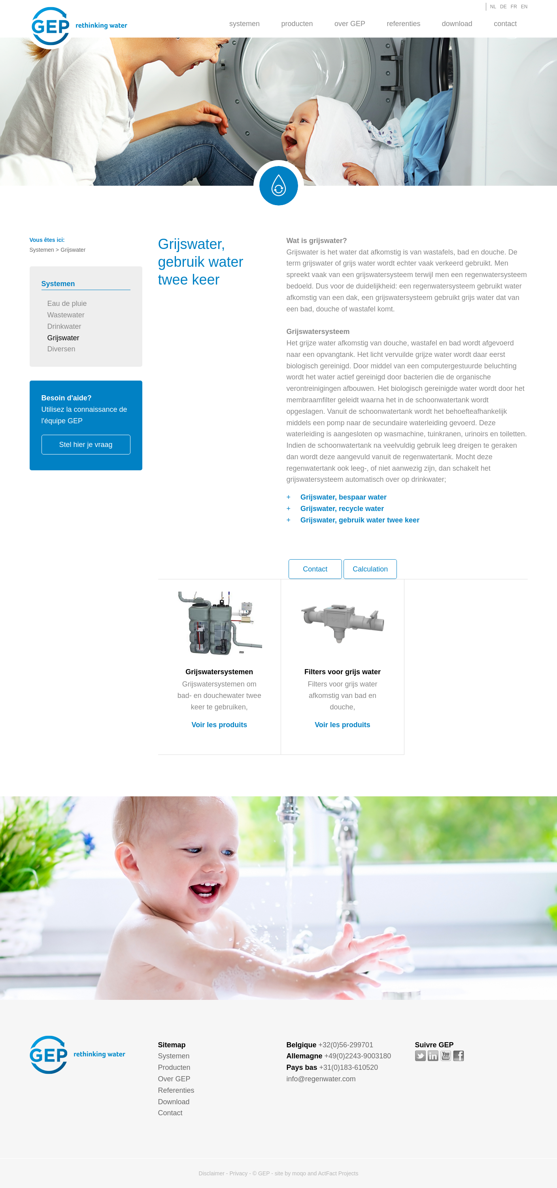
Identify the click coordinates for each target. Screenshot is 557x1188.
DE (503, 6)
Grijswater (63, 338)
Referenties (403, 24)
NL (493, 6)
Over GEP (349, 24)
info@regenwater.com (321, 1079)
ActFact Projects (338, 1173)
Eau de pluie (67, 303)
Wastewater (66, 315)
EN (524, 6)
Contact (505, 24)
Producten (297, 24)
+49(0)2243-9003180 (358, 1056)
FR (514, 6)
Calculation (370, 569)
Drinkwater (64, 326)
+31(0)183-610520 (348, 1067)
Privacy (238, 1173)
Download (457, 24)
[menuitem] (244, 23)
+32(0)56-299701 (346, 1045)
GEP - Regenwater (79, 26)
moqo (299, 1173)
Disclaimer (212, 1173)
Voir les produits (219, 725)
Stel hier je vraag (85, 445)
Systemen (244, 24)
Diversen (61, 349)
